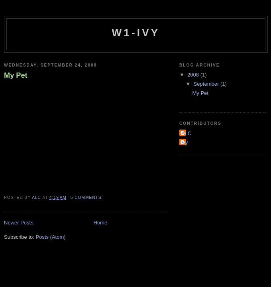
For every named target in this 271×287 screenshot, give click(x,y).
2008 (193, 75)
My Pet (15, 75)
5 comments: (87, 197)
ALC (186, 133)
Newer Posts (18, 223)
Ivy (184, 142)
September (207, 84)
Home (101, 223)
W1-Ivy (136, 33)
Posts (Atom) (51, 237)
